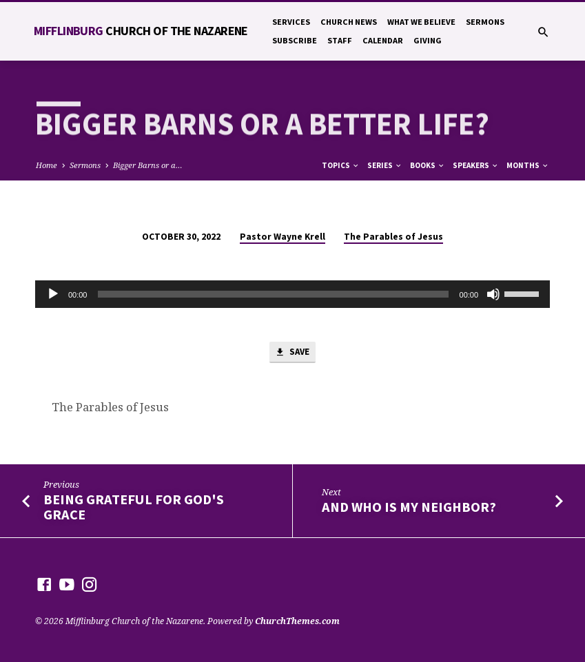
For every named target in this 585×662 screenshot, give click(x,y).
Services (291, 22)
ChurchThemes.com (297, 621)
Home (46, 165)
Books (427, 165)
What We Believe (421, 22)
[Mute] (493, 294)
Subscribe (294, 40)
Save (292, 353)
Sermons (485, 22)
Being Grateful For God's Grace (133, 507)
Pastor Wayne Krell (282, 236)
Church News (348, 22)
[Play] (53, 294)
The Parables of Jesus (393, 236)
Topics (341, 165)
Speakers (476, 165)
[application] (292, 294)
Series (384, 165)
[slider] (273, 294)
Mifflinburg (141, 31)
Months (527, 165)
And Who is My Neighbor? (409, 508)
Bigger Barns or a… (148, 165)
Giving (427, 40)
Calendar (382, 40)
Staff (339, 40)
